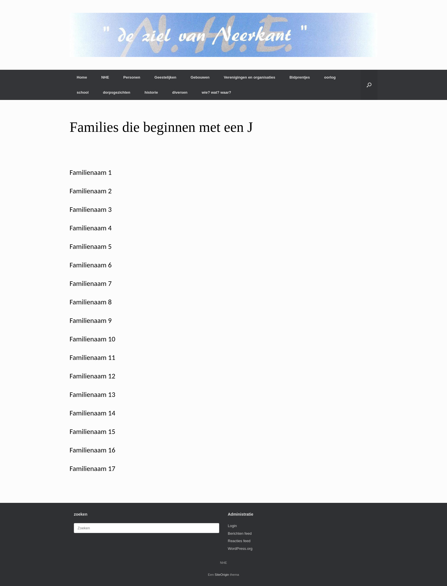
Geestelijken (165, 77)
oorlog (330, 77)
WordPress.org (240, 548)
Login (232, 526)
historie (151, 92)
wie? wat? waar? (216, 92)
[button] (369, 85)
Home (82, 77)
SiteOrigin (222, 574)
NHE (105, 77)
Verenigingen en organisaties (249, 77)
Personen (131, 77)
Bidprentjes (300, 77)
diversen (179, 92)
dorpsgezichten (116, 92)
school (83, 92)
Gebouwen (199, 77)
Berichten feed (240, 533)
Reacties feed (239, 541)
